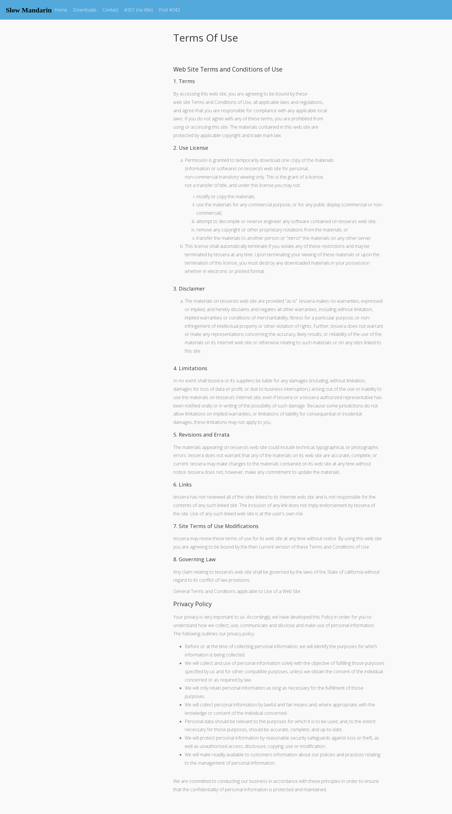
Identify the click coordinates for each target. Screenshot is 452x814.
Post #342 (169, 10)
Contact (110, 10)
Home (60, 10)
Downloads (85, 10)
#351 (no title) (138, 10)
